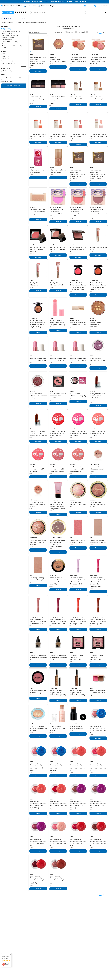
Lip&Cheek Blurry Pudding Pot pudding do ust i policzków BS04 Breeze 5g (57, 767)
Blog (23, 18)
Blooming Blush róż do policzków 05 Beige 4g (57, 248)
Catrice (51, 318)
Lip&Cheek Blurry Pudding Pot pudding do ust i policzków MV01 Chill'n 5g (77, 804)
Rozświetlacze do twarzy (10, 42)
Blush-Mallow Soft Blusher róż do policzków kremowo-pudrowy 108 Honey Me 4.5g (97, 286)
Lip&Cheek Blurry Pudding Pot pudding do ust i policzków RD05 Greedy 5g (37, 880)
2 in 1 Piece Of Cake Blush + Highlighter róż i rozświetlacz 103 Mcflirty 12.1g (77, 60)
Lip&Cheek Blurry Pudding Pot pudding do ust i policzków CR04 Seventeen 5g (37, 804)
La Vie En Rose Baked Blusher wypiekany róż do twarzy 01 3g (38, 728)
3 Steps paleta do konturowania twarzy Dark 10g (36, 99)
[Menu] (11, 18)
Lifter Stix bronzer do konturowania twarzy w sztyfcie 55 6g (57, 728)
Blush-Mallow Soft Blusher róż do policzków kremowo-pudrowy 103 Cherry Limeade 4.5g (77, 286)
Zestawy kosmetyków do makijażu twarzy (13, 46)
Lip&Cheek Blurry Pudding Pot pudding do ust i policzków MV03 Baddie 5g (37, 842)
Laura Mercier (73, 245)
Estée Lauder (73, 575)
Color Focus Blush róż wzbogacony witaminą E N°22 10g (37, 504)
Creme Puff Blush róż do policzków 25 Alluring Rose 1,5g (37, 542)
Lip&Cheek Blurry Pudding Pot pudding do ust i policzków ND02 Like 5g (57, 842)
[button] (13, 51)
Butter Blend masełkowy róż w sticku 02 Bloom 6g (57, 359)
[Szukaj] (32, 12)
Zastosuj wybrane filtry (13, 85)
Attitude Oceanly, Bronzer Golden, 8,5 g (96, 98)
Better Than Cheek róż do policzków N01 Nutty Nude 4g (37, 212)
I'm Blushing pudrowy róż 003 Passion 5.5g (37, 692)
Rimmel (51, 54)
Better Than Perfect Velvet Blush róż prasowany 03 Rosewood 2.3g (98, 213)
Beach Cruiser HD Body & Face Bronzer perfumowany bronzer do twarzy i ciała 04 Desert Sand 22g (97, 174)
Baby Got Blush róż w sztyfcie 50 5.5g (36, 171)
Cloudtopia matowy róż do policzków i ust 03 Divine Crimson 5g (57, 433)
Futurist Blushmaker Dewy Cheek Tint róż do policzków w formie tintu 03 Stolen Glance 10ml (37, 620)
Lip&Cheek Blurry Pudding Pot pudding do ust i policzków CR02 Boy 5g (77, 767)
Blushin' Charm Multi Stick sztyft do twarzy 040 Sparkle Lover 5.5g (57, 323)
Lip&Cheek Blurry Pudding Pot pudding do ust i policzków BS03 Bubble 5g (37, 767)
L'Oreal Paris (53, 688)
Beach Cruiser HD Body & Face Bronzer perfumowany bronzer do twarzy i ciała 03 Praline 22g (37, 61)
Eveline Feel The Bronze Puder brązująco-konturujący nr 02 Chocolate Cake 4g (57, 543)
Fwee (91, 724)
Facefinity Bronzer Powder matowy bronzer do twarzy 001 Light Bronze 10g (57, 581)
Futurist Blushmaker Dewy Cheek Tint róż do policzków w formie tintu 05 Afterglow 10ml (77, 620)
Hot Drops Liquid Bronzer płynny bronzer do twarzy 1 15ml (38, 657)
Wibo (31, 54)
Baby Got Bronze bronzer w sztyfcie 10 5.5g (58, 171)
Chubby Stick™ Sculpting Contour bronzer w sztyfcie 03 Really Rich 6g (38, 433)
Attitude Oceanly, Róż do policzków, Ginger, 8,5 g (58, 136)
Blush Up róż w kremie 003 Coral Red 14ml (56, 284)
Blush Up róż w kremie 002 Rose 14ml (36, 284)
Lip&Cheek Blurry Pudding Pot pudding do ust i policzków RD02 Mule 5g (77, 842)
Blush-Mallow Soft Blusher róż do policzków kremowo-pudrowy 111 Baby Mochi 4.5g (37, 324)
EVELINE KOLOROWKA (55, 538)
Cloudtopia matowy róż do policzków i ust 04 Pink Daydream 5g (78, 433)
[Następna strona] (106, 32)
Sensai (31, 245)
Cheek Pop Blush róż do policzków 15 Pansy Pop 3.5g (97, 360)
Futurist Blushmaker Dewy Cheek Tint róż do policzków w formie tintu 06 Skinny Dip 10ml (97, 620)
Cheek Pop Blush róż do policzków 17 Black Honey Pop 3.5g (38, 396)
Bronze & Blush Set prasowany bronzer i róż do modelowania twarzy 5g (77, 324)
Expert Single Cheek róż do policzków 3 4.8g (77, 541)
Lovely (31, 724)
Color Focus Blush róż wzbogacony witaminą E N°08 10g (97, 469)
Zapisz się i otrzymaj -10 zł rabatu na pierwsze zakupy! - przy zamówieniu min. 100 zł (54, 2)
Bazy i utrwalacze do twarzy (11, 31)
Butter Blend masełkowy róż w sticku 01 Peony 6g (37, 359)
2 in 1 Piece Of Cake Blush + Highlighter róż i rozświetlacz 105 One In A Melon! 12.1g (97, 60)
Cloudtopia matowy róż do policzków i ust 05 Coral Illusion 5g (97, 433)
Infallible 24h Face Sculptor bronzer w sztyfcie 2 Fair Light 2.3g (57, 693)
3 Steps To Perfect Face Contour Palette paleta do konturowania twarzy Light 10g (57, 100)
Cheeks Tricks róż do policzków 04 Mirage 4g (77, 395)
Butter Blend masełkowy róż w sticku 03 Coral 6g (77, 359)
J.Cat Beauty (73, 54)
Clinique (92, 356)
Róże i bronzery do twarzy (10, 44)
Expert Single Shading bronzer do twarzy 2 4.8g (97, 541)
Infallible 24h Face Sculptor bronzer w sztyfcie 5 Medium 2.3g (77, 693)
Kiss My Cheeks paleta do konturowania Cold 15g (97, 693)
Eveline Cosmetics (55, 207)
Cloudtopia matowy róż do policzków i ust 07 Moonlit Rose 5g (37, 469)
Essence (31, 167)
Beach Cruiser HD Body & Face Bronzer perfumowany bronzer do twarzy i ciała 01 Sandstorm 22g (77, 174)
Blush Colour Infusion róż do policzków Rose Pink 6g (77, 249)
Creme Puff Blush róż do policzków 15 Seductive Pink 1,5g (97, 504)
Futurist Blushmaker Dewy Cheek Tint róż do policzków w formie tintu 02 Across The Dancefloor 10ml (97, 582)
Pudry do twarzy (7, 40)
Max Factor (73, 500)
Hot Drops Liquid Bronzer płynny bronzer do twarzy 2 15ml (58, 657)
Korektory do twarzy (8, 33)
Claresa (71, 391)
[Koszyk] (104, 12)
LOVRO (71, 318)
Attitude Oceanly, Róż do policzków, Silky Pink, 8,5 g (98, 136)
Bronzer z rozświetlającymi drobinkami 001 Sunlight (57, 59)
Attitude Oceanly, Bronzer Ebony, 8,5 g (76, 98)
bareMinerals (53, 500)
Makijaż (19, 22)
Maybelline (52, 429)
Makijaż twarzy (26, 22)
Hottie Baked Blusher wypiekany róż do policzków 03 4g (96, 657)
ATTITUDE (72, 94)
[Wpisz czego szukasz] (58, 12)
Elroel (71, 538)
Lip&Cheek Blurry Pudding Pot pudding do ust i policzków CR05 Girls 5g (58, 804)
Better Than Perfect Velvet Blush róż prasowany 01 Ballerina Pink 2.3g (57, 213)
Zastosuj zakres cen (6, 81)
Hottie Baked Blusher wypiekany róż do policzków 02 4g (76, 657)
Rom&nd (32, 207)
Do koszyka (38, 71)
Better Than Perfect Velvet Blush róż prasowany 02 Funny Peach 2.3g (76, 213)
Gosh (91, 245)
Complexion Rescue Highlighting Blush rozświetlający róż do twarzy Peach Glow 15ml (57, 505)
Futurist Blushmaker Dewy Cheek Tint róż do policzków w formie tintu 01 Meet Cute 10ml (77, 581)
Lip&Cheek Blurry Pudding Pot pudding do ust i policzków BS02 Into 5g (97, 729)
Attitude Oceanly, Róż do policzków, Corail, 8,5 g (37, 136)
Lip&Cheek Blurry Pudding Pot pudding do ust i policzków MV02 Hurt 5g (97, 804)
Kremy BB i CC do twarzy (10, 35)
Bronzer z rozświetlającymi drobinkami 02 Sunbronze (95, 324)
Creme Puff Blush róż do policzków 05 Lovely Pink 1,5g (77, 504)
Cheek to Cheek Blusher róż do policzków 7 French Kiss (57, 396)
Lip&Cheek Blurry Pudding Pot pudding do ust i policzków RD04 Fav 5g (97, 842)
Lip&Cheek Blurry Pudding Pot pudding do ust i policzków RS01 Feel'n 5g (57, 880)
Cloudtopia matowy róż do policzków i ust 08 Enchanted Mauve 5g (57, 469)
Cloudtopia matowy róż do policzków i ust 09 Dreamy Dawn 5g (77, 469)
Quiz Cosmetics (94, 464)
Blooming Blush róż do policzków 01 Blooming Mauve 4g (37, 249)
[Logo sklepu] (14, 12)
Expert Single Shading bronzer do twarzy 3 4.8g (37, 579)
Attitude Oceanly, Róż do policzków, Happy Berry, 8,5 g (78, 137)
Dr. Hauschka (73, 724)
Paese (31, 356)
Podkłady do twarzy (8, 37)
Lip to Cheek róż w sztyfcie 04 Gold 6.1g (76, 727)
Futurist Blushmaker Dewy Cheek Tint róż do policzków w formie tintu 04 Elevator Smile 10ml (57, 620)
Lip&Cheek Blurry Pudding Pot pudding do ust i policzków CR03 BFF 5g (97, 767)
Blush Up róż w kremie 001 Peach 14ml (98, 248)
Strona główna (11, 22)
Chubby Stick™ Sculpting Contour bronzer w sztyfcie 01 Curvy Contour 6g (97, 397)
